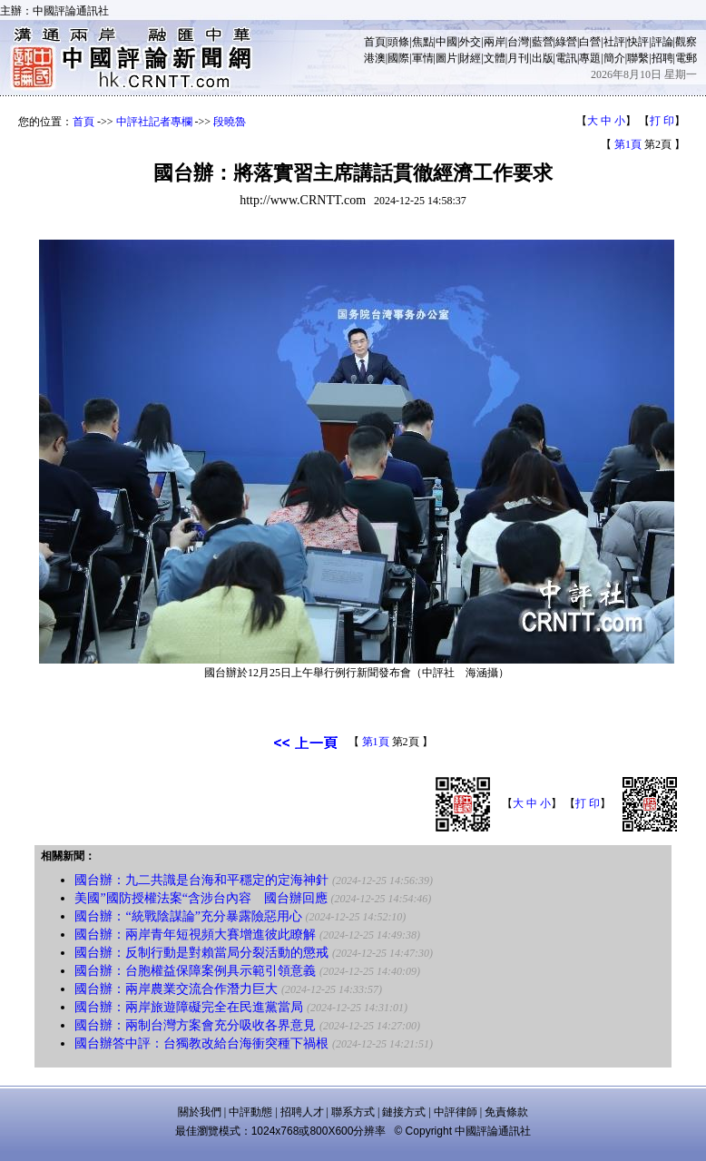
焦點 (423, 41)
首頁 (375, 41)
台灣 (518, 41)
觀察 (686, 41)
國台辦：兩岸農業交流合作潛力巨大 (176, 989)
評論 (662, 41)
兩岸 (494, 41)
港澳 (375, 58)
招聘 (662, 58)
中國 (446, 41)
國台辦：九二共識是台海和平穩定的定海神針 (201, 880)
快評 (638, 41)
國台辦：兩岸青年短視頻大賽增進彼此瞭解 (195, 934)
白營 (590, 41)
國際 (398, 58)
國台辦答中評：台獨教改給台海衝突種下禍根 (201, 1043)
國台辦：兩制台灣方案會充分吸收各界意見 (195, 1025)
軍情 (423, 58)
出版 (543, 58)
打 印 (662, 120)
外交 (470, 41)
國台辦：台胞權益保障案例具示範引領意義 (195, 971)
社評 (614, 41)
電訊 (566, 58)
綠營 (566, 41)
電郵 (686, 58)
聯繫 (638, 58)
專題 (590, 58)
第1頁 (628, 144)
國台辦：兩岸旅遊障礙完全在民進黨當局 (188, 1007)
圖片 (446, 58)
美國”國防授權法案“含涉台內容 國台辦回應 (200, 898)
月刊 (518, 58)
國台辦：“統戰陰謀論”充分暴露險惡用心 (187, 916)
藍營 (543, 41)
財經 (470, 58)
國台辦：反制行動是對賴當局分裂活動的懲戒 (201, 952)
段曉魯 (229, 121)
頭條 (398, 41)
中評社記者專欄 (154, 121)
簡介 (614, 58)
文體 (494, 58)
